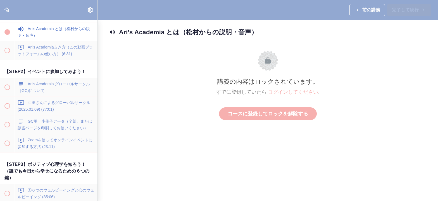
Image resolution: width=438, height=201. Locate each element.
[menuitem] (90, 10)
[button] (7, 10)
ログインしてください (293, 92)
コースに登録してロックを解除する (268, 114)
